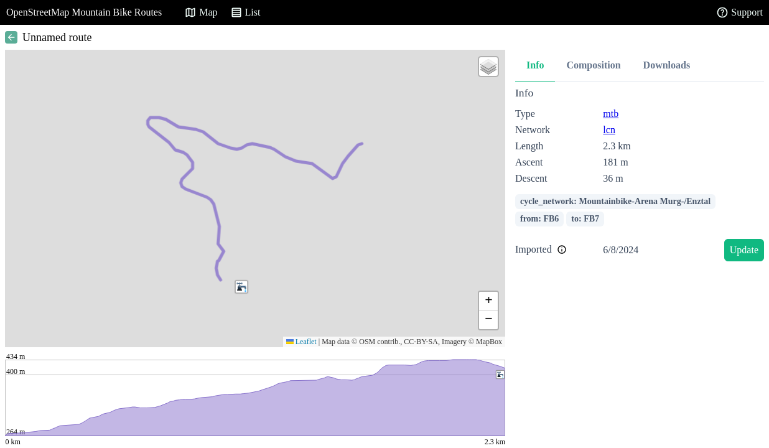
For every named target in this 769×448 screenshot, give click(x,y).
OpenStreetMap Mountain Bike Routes (84, 12)
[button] (241, 286)
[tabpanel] (639, 176)
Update (744, 250)
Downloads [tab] (667, 65)
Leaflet (301, 341)
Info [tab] (535, 65)
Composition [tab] (593, 65)
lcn (609, 129)
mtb (610, 113)
